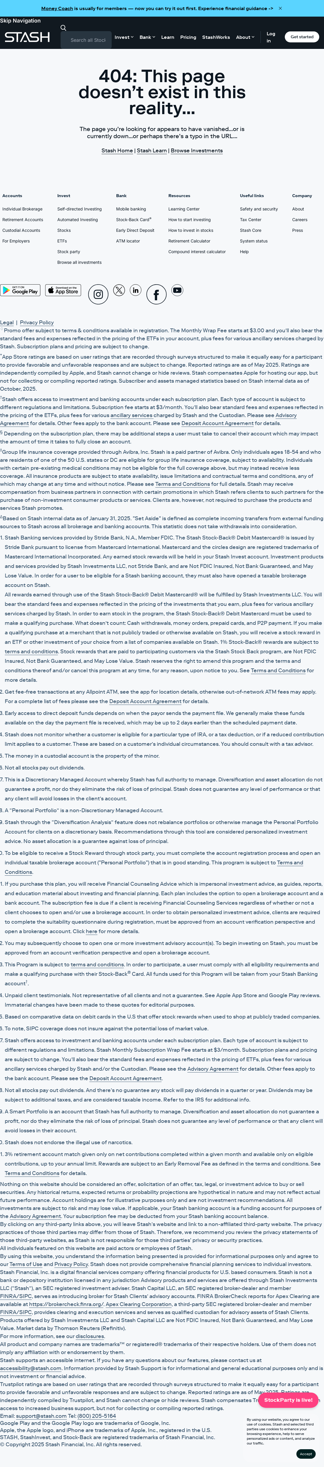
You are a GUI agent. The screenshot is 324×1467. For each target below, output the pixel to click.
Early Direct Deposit (135, 230)
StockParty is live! (288, 1400)
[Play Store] (20, 290)
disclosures (90, 1336)
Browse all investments (79, 262)
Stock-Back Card (133, 219)
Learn (167, 37)
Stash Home (117, 150)
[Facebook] (156, 294)
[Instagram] (98, 294)
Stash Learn (152, 150)
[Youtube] (177, 294)
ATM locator (128, 240)
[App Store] (63, 290)
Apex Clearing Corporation (139, 1304)
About (298, 208)
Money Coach (57, 8)
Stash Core (250, 230)
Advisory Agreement (212, 1069)
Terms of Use (26, 1264)
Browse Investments (197, 150)
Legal (7, 322)
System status (254, 240)
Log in (271, 37)
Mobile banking (131, 208)
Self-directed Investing (79, 208)
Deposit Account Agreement (217, 423)
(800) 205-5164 (97, 1416)
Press (297, 230)
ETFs (62, 240)
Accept (306, 1454)
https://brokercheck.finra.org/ (66, 1304)
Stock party (68, 251)
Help (244, 251)
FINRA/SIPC (16, 1296)
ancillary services (132, 415)
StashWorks (216, 37)
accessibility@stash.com (30, 1368)
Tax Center (250, 219)
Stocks (64, 230)
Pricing (188, 37)
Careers (299, 219)
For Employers (16, 240)
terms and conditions (31, 651)
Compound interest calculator (197, 251)
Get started (302, 36)
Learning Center (184, 208)
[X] (119, 294)
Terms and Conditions (182, 484)
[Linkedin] (136, 294)
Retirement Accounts (22, 219)
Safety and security (259, 208)
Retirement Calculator (189, 240)
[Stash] (27, 37)
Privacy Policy (37, 322)
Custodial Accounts (21, 230)
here (91, 931)
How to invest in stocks (190, 230)
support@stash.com (41, 1416)
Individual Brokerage (22, 208)
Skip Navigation (20, 20)
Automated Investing (77, 219)
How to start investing (189, 219)
